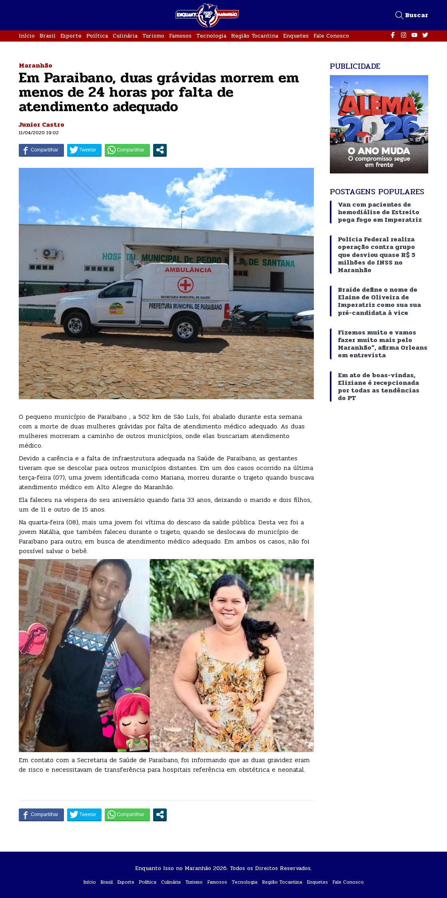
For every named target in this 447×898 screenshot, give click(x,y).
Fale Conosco (331, 36)
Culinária (125, 36)
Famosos (180, 36)
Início (27, 36)
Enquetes (296, 36)
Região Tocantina (254, 36)
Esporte (71, 36)
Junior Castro (41, 124)
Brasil (48, 36)
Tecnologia (211, 36)
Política (97, 36)
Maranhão (35, 65)
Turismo (153, 36)
